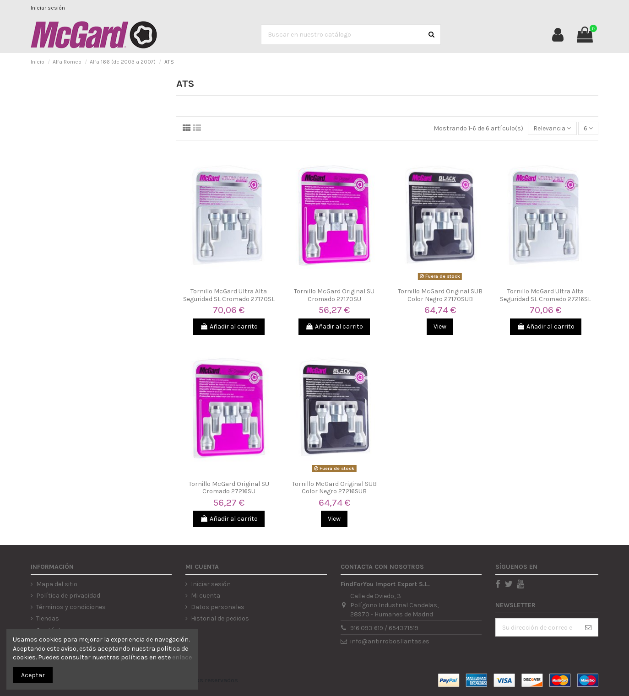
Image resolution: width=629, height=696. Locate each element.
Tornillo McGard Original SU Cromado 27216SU (229, 488)
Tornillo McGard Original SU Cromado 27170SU (334, 295)
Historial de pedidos (220, 618)
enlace (182, 657)
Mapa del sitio (56, 584)
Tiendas (47, 618)
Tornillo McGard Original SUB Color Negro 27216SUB (334, 488)
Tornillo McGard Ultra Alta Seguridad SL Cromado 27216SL (545, 295)
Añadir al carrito (229, 326)
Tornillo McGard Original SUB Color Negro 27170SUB (440, 295)
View (440, 326)
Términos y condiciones (71, 607)
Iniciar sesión (48, 8)
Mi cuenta (205, 595)
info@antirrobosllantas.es (389, 641)
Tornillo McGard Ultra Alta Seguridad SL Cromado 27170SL (229, 295)
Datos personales (217, 607)
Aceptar (33, 675)
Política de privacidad (68, 595)
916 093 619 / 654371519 (384, 628)
